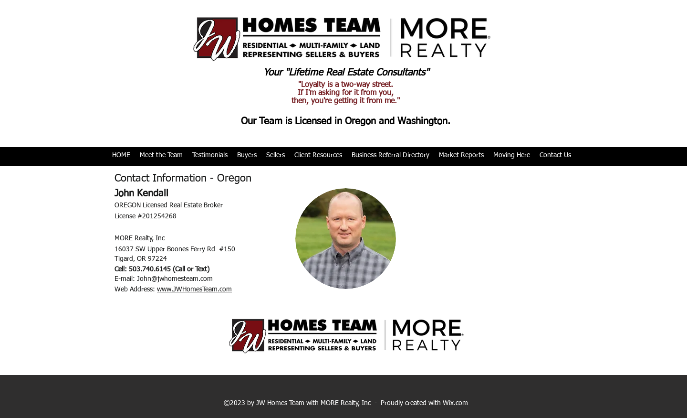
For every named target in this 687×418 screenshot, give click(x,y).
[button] (161, 155)
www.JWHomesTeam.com (194, 289)
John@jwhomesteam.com (175, 279)
